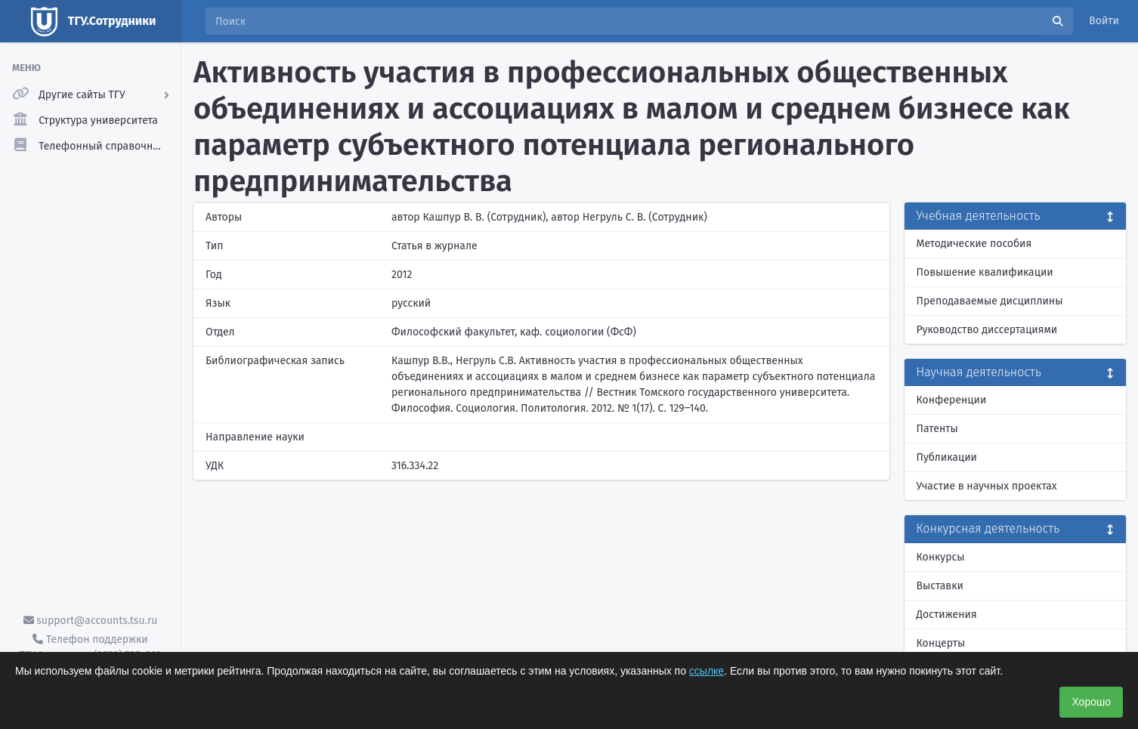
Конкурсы (941, 557)
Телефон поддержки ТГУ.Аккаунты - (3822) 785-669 (90, 647)
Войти (1104, 20)
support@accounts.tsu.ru (90, 620)
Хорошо (1091, 702)
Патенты (937, 428)
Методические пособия (974, 243)
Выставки (940, 585)
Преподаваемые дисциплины (990, 301)
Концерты (941, 643)
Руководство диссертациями (987, 329)
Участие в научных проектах (987, 486)
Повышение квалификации (985, 272)
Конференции (952, 400)
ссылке (706, 671)
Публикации (947, 457)
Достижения (947, 614)
